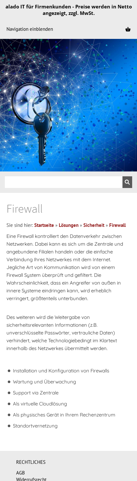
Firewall (117, 225)
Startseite (44, 225)
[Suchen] (63, 182)
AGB (20, 473)
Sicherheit (93, 225)
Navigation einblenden (29, 29)
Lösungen (69, 225)
